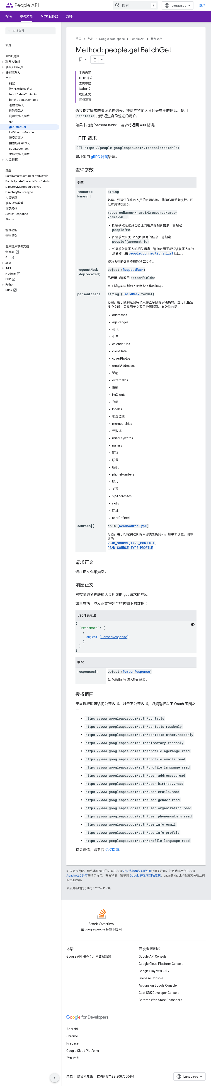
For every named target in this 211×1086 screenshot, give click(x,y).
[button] (29, 62)
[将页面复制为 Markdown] (95, 59)
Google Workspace (112, 39)
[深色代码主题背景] (192, 624)
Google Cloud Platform (82, 1050)
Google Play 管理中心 (154, 971)
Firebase (72, 1043)
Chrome (72, 1036)
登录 (202, 5)
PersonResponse (114, 637)
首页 (78, 39)
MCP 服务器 (49, 16)
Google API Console (153, 956)
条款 (69, 1076)
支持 (69, 16)
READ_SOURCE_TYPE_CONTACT (131, 543)
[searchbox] (30, 30)
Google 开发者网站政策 (145, 875)
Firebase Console (151, 978)
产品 (90, 39)
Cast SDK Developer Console (159, 993)
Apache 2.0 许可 (77, 875)
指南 (8, 16)
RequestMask (133, 269)
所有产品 (72, 1058)
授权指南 (111, 850)
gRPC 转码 (99, 157)
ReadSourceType (133, 526)
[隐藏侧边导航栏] (54, 1077)
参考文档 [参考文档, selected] (26, 16)
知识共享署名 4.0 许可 (136, 871)
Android (72, 1029)
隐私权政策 (85, 1076)
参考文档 (156, 39)
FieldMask (131, 294)
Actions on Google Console (158, 985)
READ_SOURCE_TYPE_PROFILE (130, 547)
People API (27, 5)
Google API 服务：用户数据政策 (88, 956)
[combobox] (135, 5)
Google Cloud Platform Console (161, 964)
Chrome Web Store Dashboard (160, 1000)
